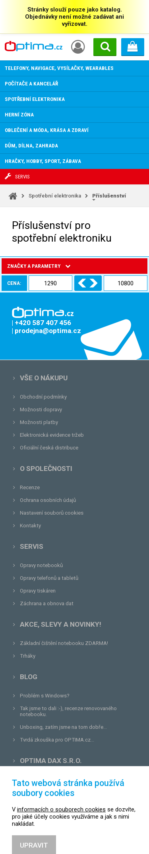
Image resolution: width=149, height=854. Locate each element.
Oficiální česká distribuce (49, 448)
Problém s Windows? (45, 696)
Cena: (14, 283)
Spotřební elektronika (55, 196)
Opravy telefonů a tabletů (49, 578)
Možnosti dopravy (41, 409)
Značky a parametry (38, 266)
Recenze (30, 487)
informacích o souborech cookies (61, 840)
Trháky (27, 656)
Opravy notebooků (41, 565)
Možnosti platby (39, 422)
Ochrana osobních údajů (48, 500)
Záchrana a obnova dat (47, 603)
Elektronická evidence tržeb (52, 435)
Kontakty (30, 526)
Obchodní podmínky (43, 397)
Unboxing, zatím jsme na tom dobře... (63, 727)
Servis (31, 546)
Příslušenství (109, 196)
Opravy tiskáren (38, 591)
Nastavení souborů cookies (51, 513)
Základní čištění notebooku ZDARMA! (64, 643)
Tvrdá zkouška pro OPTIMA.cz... (57, 740)
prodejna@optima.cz (60, 792)
